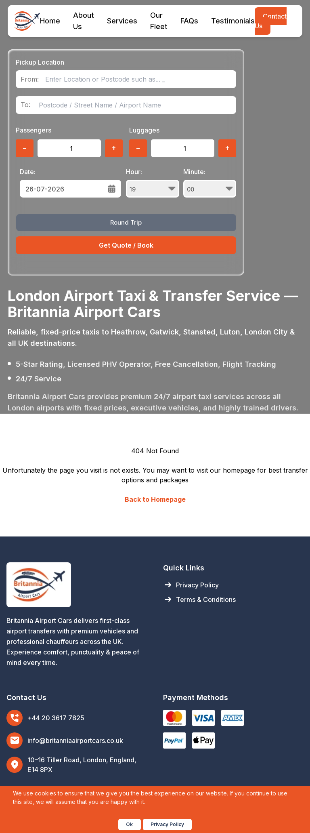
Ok (129, 824)
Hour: (152, 183)
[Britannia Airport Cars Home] (76, 584)
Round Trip (126, 222)
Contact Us (271, 21)
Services (122, 21)
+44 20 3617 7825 (55, 718)
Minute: (210, 183)
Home (50, 21)
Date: (28, 172)
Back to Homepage (155, 499)
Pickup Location (40, 62)
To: (25, 105)
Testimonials (233, 21)
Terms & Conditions (199, 599)
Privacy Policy (191, 585)
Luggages (144, 130)
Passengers (33, 130)
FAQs (189, 21)
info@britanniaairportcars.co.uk (75, 740)
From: (30, 79)
